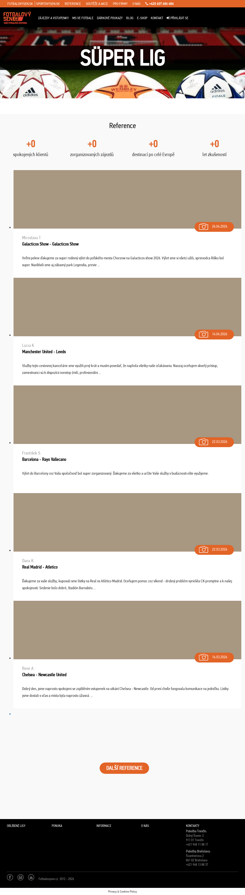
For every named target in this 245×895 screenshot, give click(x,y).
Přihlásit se (177, 18)
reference (73, 3)
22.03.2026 (212, 440)
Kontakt (157, 18)
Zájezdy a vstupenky (53, 18)
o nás (136, 3)
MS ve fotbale (82, 18)
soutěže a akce (97, 3)
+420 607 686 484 (159, 3)
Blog (130, 18)
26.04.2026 (212, 225)
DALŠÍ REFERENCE (124, 768)
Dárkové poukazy (110, 18)
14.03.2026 (212, 656)
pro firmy (120, 3)
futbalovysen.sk (20, 3)
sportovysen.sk (48, 3)
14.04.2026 (212, 333)
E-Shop (142, 18)
